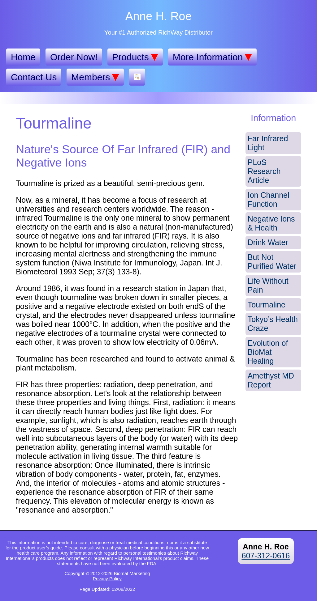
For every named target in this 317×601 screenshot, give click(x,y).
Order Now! (74, 57)
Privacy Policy (107, 578)
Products (135, 57)
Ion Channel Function (268, 199)
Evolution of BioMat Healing (268, 352)
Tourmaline (266, 304)
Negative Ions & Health (271, 223)
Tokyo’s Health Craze (273, 323)
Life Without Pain (268, 285)
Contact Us (34, 77)
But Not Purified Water (272, 261)
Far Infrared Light (268, 143)
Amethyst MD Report (271, 380)
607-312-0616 (265, 555)
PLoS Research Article (264, 171)
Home (23, 57)
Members (95, 77)
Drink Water (268, 242)
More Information (212, 57)
